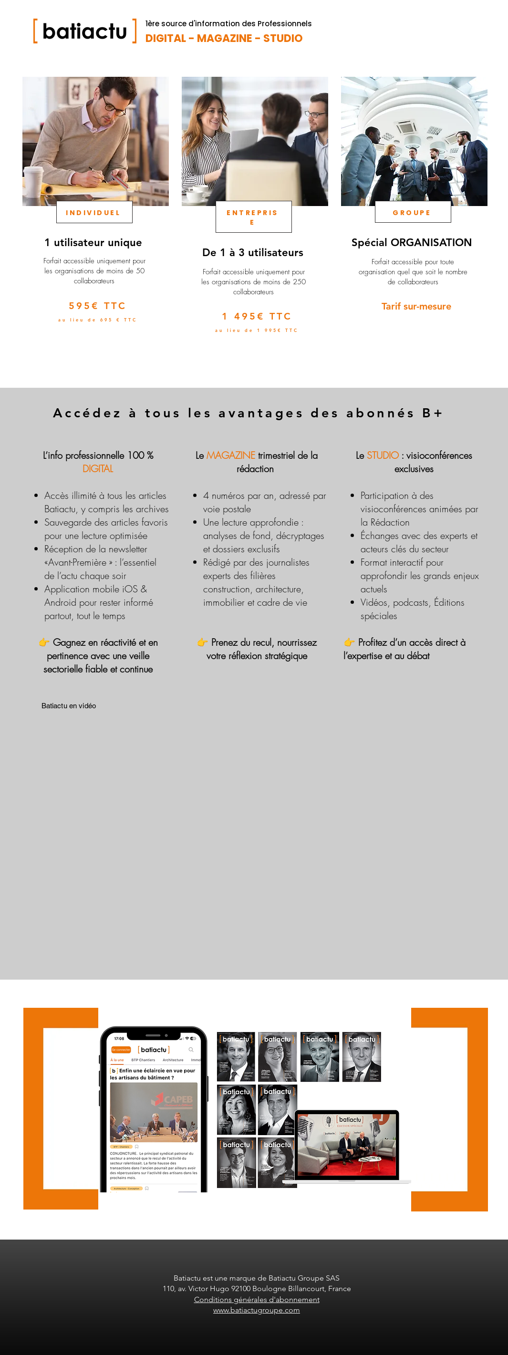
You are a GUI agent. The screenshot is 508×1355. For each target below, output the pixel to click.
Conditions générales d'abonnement (257, 1299)
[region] (95, 222)
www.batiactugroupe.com (256, 1309)
